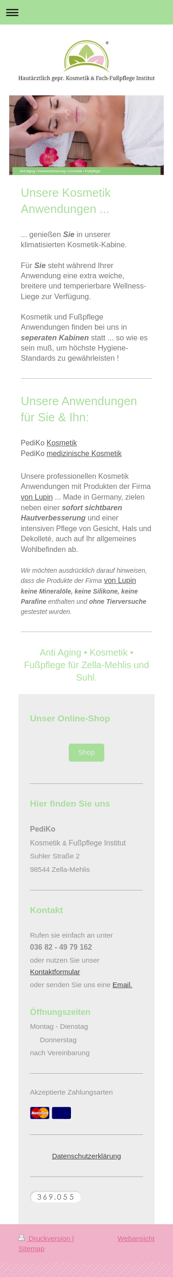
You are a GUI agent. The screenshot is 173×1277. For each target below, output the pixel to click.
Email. (122, 985)
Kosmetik (62, 443)
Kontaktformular (55, 972)
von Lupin (37, 497)
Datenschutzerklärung (86, 1156)
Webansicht (136, 1238)
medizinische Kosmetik (84, 453)
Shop (86, 752)
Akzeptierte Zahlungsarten (71, 1092)
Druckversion (45, 1238)
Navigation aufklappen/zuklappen (86, 12)
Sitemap (31, 1248)
